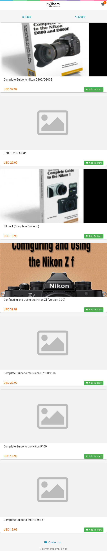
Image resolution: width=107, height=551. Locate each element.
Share (80, 16)
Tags (26, 16)
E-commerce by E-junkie (53, 548)
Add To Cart (94, 89)
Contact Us (52, 542)
